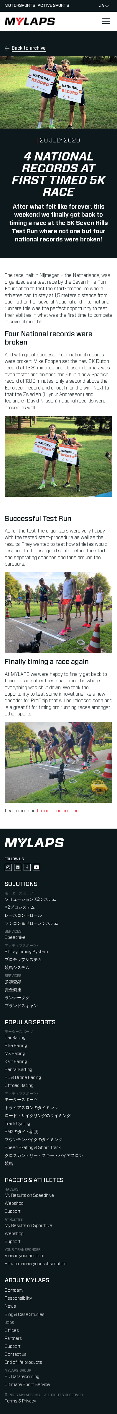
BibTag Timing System (26, 951)
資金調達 (13, 990)
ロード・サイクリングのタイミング (38, 1115)
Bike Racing (16, 1045)
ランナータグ (17, 998)
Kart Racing (16, 1061)
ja (104, 6)
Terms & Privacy (20, 1401)
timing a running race (59, 811)
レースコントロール (23, 915)
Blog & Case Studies (25, 1314)
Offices (12, 1330)
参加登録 (13, 982)
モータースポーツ (21, 1100)
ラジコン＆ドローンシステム (31, 923)
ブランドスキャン (21, 1006)
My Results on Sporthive (28, 1225)
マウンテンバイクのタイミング (33, 1139)
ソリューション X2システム (30, 899)
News (10, 1306)
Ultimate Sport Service (27, 1384)
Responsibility (18, 1298)
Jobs (9, 1322)
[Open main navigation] (105, 21)
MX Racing (15, 1053)
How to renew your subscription (36, 1264)
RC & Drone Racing (23, 1077)
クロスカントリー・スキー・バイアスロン (44, 1155)
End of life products (23, 1362)
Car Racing (15, 1037)
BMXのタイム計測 (21, 1131)
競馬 (9, 1163)
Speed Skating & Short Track (33, 1147)
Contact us (16, 1354)
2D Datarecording (22, 1376)
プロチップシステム (23, 959)
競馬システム (17, 967)
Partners (13, 1338)
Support (13, 1211)
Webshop (14, 1203)
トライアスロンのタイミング (31, 1107)
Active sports (53, 6)
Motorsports (20, 6)
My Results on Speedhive (29, 1195)
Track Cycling (17, 1123)
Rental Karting (18, 1069)
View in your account (25, 1256)
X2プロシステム (20, 907)
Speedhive (15, 937)
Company (14, 1290)
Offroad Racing (19, 1085)
